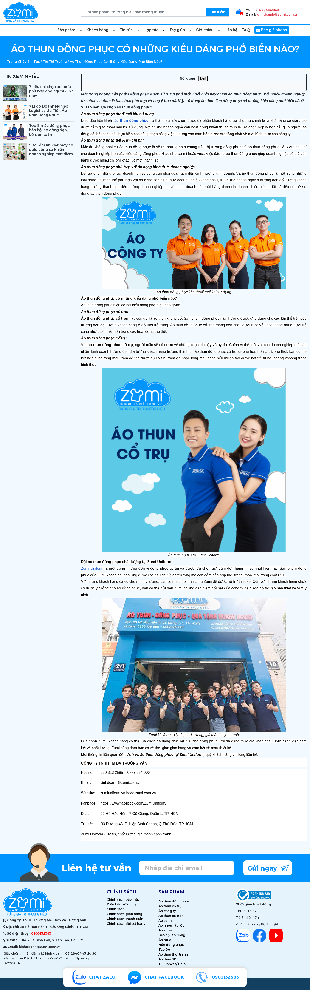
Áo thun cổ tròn (170, 916)
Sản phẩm (69, 30)
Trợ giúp (180, 30)
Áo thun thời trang (173, 954)
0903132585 (269, 10)
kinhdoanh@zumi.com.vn (277, 14)
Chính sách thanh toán (125, 919)
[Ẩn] (203, 78)
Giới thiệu (208, 30)
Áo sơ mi (165, 921)
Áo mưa (164, 940)
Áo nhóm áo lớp (171, 925)
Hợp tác (154, 30)
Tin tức (129, 30)
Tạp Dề (164, 949)
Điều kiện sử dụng (121, 904)
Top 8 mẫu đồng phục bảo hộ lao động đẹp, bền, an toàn (49, 130)
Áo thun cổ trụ (169, 906)
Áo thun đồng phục (174, 901)
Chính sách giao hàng (124, 914)
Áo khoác (166, 930)
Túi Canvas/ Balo (172, 964)
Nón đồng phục (171, 945)
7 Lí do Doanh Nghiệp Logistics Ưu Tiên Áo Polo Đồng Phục (48, 110)
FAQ (246, 30)
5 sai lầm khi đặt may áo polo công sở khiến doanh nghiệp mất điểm (51, 149)
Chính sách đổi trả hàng (126, 924)
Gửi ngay (268, 867)
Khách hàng (101, 30)
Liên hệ (231, 30)
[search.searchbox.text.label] (155, 12)
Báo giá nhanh (271, 30)
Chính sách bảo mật (123, 899)
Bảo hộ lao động (171, 935)
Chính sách (116, 909)
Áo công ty (167, 911)
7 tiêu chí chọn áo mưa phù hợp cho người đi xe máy (51, 91)
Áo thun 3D (167, 959)
